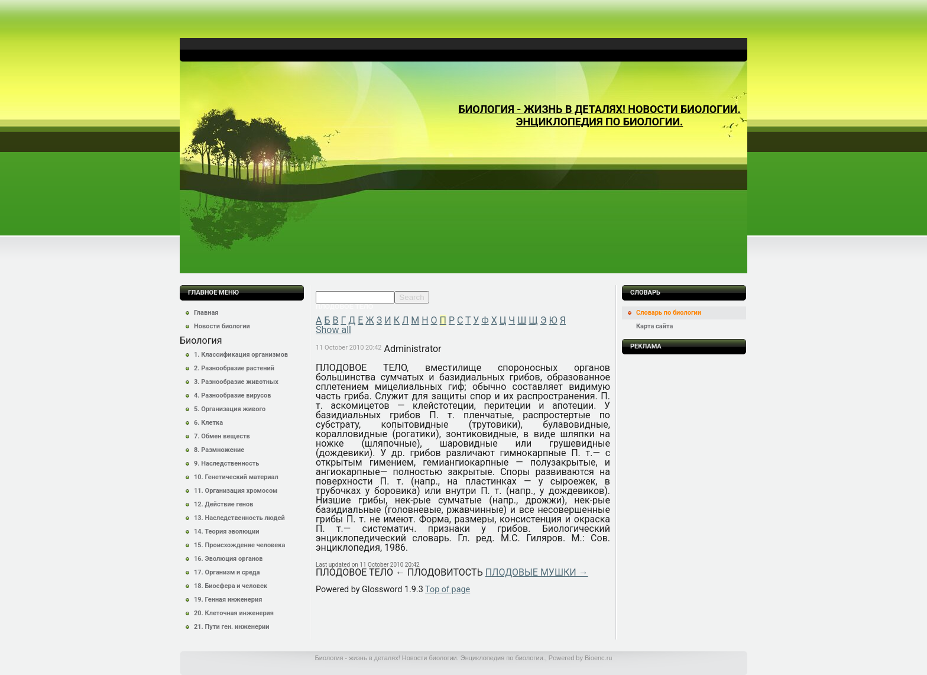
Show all (333, 329)
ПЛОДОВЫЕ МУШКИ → (536, 572)
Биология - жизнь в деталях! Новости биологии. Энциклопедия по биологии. (599, 115)
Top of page (447, 589)
